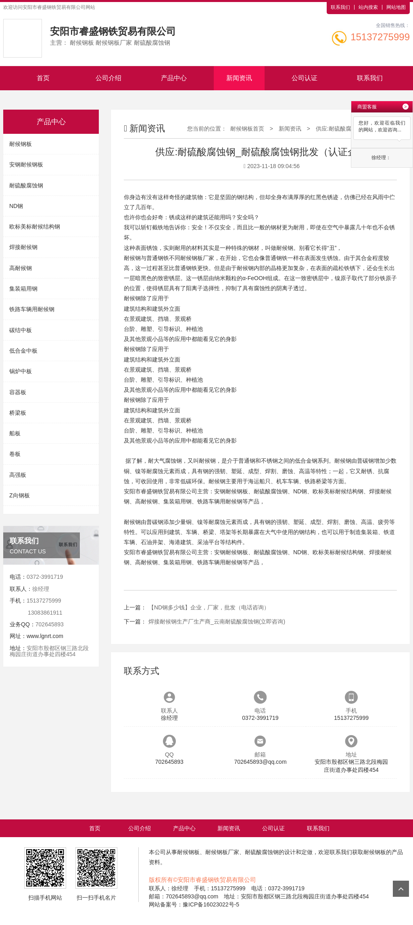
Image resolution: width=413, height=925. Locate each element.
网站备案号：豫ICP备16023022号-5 (194, 904)
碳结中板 (20, 330)
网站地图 (396, 7)
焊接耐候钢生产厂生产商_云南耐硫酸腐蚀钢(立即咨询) (216, 621)
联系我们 (340, 7)
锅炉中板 (20, 371)
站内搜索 (368, 7)
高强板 (17, 475)
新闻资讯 (239, 78)
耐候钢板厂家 (197, 258)
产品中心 (174, 78)
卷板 (15, 454)
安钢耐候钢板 (26, 164)
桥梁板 (17, 412)
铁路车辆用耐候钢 (31, 309)
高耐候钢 (20, 268)
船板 (15, 433)
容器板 (17, 392)
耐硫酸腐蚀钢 (26, 185)
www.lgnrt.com (45, 636)
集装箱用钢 (23, 288)
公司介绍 (108, 78)
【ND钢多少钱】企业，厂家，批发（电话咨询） (208, 607)
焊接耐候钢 (23, 247)
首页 (43, 78)
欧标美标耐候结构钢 (34, 226)
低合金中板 (23, 350)
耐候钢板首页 (247, 128)
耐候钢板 (20, 144)
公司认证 (304, 78)
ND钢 (16, 206)
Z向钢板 (19, 495)
